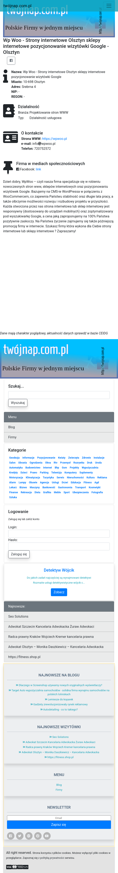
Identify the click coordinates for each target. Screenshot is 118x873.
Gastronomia (65, 487)
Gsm (64, 467)
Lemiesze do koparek (59, 699)
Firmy (12, 437)
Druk (89, 462)
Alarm (12, 482)
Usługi (55, 482)
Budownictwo (33, 467)
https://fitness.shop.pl (24, 657)
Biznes (23, 487)
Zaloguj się (19, 554)
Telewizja (56, 472)
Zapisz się (59, 825)
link (38, 169)
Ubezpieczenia (80, 492)
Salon (12, 462)
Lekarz (13, 487)
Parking (44, 472)
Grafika (47, 492)
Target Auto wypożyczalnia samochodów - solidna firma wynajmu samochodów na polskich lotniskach (59, 692)
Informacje (28, 457)
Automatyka (16, 467)
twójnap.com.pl (17, 5)
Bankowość (48, 487)
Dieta (37, 492)
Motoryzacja (16, 477)
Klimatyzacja (33, 477)
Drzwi (65, 482)
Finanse (13, 492)
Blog (11, 427)
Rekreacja (26, 492)
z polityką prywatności (51, 857)
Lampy (22, 482)
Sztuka (13, 497)
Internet (47, 467)
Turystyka (48, 477)
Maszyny (35, 487)
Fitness (88, 482)
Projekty (74, 467)
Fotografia (97, 492)
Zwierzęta (73, 457)
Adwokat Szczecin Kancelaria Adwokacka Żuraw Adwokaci (51, 627)
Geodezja (14, 457)
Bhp (57, 467)
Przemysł (65, 462)
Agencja (44, 482)
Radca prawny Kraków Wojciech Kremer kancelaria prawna (51, 637)
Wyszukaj (18, 403)
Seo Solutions (18, 616)
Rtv (55, 462)
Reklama (102, 477)
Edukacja (76, 482)
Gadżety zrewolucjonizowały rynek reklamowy (59, 704)
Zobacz (59, 592)
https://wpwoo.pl (54, 139)
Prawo (33, 472)
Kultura (90, 477)
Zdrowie (86, 457)
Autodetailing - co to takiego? (59, 709)
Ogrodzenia (36, 462)
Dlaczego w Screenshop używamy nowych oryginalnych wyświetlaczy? (59, 685)
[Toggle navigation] (109, 6)
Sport (67, 492)
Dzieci (24, 472)
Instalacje (99, 457)
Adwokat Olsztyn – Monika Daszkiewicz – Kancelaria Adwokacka (56, 647)
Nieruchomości (75, 477)
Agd (97, 482)
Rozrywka (79, 462)
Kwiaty (61, 457)
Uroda (98, 462)
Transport (80, 487)
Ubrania (22, 462)
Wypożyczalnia (90, 467)
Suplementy (86, 472)
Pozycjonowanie (46, 457)
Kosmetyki (94, 487)
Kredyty (13, 472)
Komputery (70, 472)
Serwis (60, 477)
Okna (48, 462)
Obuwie (33, 482)
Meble (57, 492)
